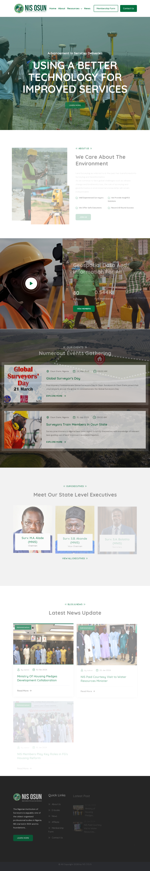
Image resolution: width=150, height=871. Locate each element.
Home (52, 8)
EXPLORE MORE (56, 394)
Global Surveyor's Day (63, 377)
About (61, 8)
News (87, 8)
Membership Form (106, 8)
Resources (74, 8)
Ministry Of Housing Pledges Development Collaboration (37, 680)
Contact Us (128, 8)
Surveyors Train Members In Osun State (76, 423)
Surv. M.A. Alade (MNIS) (33, 541)
